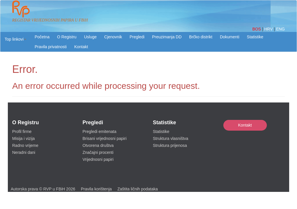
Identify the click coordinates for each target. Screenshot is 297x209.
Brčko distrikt (200, 37)
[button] (15, 39)
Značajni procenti (98, 152)
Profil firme (22, 131)
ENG (280, 29)
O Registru (67, 37)
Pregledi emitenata (100, 131)
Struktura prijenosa (170, 145)
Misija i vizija (23, 138)
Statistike (255, 37)
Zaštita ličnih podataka (137, 189)
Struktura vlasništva (170, 138)
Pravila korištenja (96, 189)
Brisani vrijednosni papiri (105, 138)
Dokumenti (229, 37)
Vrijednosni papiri (98, 159)
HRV (269, 29)
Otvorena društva (98, 145)
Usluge (90, 37)
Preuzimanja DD (167, 37)
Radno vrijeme (25, 145)
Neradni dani (23, 152)
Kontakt (245, 125)
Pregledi (137, 37)
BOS (257, 29)
